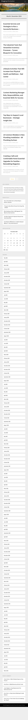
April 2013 (6, 622)
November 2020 (7, 503)
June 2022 (6, 432)
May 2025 (5, 302)
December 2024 (7, 321)
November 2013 (7, 596)
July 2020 (5, 518)
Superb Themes (22, 705)
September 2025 (7, 287)
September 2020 (7, 510)
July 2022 (5, 429)
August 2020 (6, 514)
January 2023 (6, 406)
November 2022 (7, 414)
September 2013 (7, 603)
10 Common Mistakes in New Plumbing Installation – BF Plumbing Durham (14, 137)
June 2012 (6, 659)
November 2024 (7, 324)
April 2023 (6, 395)
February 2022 (6, 447)
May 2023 (5, 391)
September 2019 (7, 533)
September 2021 (7, 466)
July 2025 (5, 295)
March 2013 (6, 626)
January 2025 (6, 317)
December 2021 (7, 455)
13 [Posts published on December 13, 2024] (17, 240)
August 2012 (6, 652)
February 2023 (6, 403)
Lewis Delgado (7, 688)
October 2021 (6, 462)
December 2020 (7, 499)
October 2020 (6, 507)
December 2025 (7, 276)
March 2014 (6, 581)
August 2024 (6, 336)
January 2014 (6, 589)
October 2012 (6, 644)
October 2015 (6, 574)
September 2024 (7, 332)
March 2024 (6, 354)
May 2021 (5, 481)
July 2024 (5, 339)
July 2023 (5, 384)
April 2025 (6, 306)
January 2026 (6, 272)
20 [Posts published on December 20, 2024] (17, 243)
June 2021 (6, 477)
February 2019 (6, 544)
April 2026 (6, 261)
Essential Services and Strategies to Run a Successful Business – (11, 26)
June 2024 (6, 343)
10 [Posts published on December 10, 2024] (7, 240)
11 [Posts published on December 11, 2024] (10, 240)
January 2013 (6, 633)
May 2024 (5, 347)
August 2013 (6, 607)
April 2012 (6, 667)
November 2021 (7, 458)
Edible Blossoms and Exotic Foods (16, 684)
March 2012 (6, 670)
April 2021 (6, 484)
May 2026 (5, 258)
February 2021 (6, 492)
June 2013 (6, 615)
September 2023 (7, 377)
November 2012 (7, 641)
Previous (12, 179)
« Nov (4, 249)
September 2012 (7, 648)
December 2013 (7, 592)
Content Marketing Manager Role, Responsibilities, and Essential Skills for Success (13, 95)
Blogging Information (8, 1)
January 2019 (6, 548)
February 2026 (6, 269)
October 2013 (6, 600)
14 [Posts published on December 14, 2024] (20, 240)
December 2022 (7, 410)
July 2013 (5, 611)
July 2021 (5, 473)
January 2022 (6, 451)
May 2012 (5, 663)
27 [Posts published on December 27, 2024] (17, 245)
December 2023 (7, 365)
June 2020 (6, 522)
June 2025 (6, 298)
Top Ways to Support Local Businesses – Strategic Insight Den (13, 118)
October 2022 (6, 417)
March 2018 (6, 566)
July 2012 (5, 655)
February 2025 (6, 313)
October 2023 (6, 373)
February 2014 (6, 585)
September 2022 (7, 421)
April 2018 (6, 562)
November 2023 (7, 369)
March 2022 (6, 443)
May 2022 (5, 436)
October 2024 (6, 328)
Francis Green (6, 679)
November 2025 (7, 280)
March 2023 (6, 399)
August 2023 (6, 380)
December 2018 (7, 551)
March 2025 (6, 310)
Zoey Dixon (6, 684)
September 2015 (7, 577)
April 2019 (6, 536)
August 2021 (6, 469)
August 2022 (6, 425)
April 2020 (6, 529)
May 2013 (5, 618)
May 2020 (5, 525)
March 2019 (6, 540)
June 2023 (6, 388)
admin (17, 31)
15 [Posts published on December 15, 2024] (23, 240)
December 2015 (7, 570)
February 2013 (6, 629)
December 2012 (7, 637)
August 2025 (6, 291)
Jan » (7, 249)
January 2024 (6, 362)
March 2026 (6, 265)
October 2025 (6, 284)
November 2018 (7, 555)
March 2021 (6, 488)
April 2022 (6, 440)
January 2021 (6, 496)
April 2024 (6, 350)
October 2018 (6, 559)
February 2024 (6, 358)
